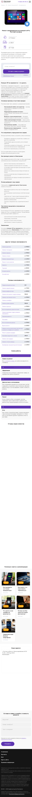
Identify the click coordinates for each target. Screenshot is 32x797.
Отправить (8, 744)
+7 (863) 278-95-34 (23, 1)
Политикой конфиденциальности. (16, 794)
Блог (2, 757)
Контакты (4, 754)
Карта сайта (5, 759)
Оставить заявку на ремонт (16, 71)
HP (6, 5)
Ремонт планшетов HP (13, 5)
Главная (3, 5)
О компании (4, 752)
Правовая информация (7, 762)
